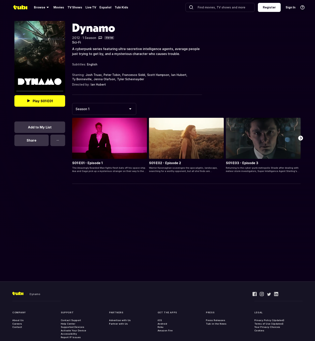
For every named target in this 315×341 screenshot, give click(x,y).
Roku (161, 327)
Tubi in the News (216, 323)
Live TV (90, 7)
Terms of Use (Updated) (269, 323)
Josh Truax (93, 75)
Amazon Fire (165, 330)
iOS (160, 320)
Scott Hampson (158, 75)
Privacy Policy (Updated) (269, 320)
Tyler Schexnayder (130, 79)
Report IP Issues (71, 337)
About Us (18, 320)
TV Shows (74, 7)
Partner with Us (118, 323)
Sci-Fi (76, 42)
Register (269, 7)
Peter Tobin (112, 75)
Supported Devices (72, 327)
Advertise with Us (120, 320)
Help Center (68, 323)
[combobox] (104, 109)
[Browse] (42, 7)
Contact (17, 327)
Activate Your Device (73, 330)
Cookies (259, 330)
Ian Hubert (178, 75)
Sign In (290, 7)
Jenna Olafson (104, 79)
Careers (17, 323)
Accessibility (69, 333)
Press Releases (215, 320)
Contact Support (71, 320)
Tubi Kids (121, 7)
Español (105, 7)
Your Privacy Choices (267, 327)
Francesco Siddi (133, 75)
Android (162, 323)
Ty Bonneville (82, 79)
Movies (58, 7)
